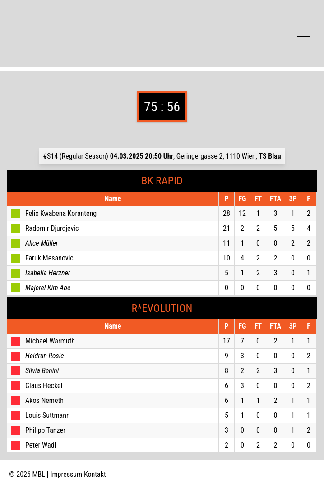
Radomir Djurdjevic (52, 228)
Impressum (67, 474)
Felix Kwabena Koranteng (61, 213)
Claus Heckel (43, 385)
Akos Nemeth (44, 400)
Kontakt (95, 474)
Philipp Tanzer (45, 430)
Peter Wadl (40, 445)
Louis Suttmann (47, 415)
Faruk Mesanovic (49, 258)
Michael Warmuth (50, 341)
